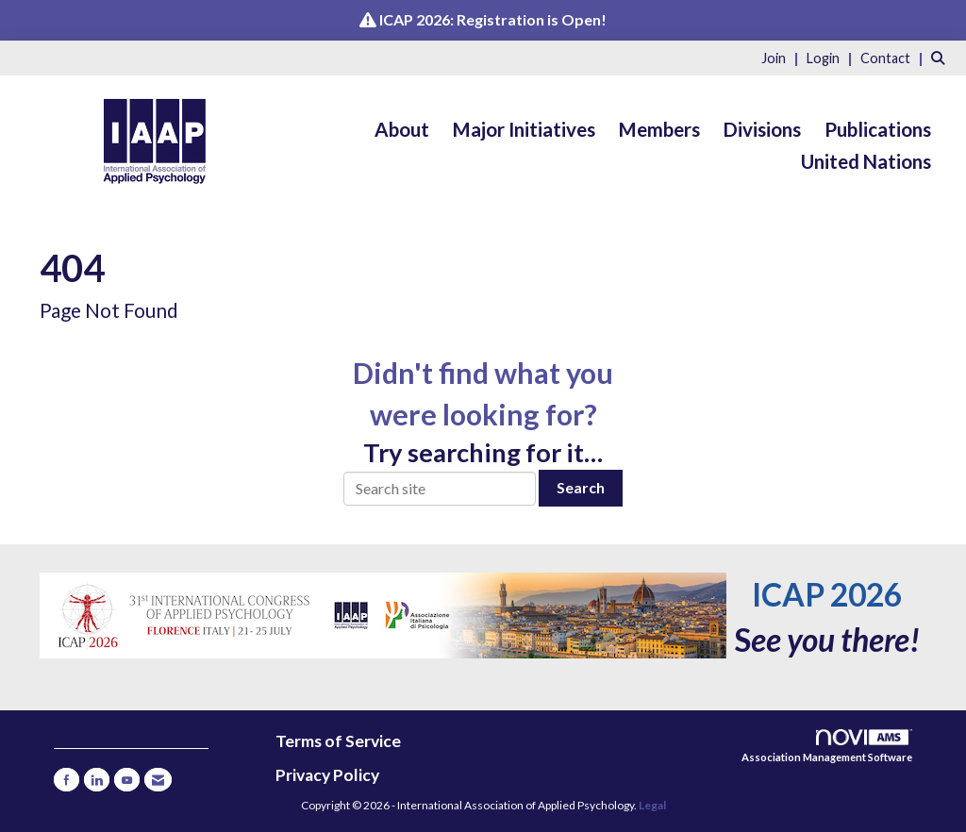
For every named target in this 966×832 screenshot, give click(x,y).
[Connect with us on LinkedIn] (96, 779)
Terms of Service (338, 741)
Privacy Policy (327, 775)
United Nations (866, 161)
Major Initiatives (524, 129)
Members (659, 129)
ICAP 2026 (827, 594)
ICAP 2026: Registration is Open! (493, 19)
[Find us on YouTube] (127, 779)
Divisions (762, 129)
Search (581, 487)
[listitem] (782, 57)
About (402, 129)
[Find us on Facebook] (66, 779)
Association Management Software (826, 746)
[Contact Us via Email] (158, 779)
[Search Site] (941, 57)
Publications (877, 129)
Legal (652, 805)
